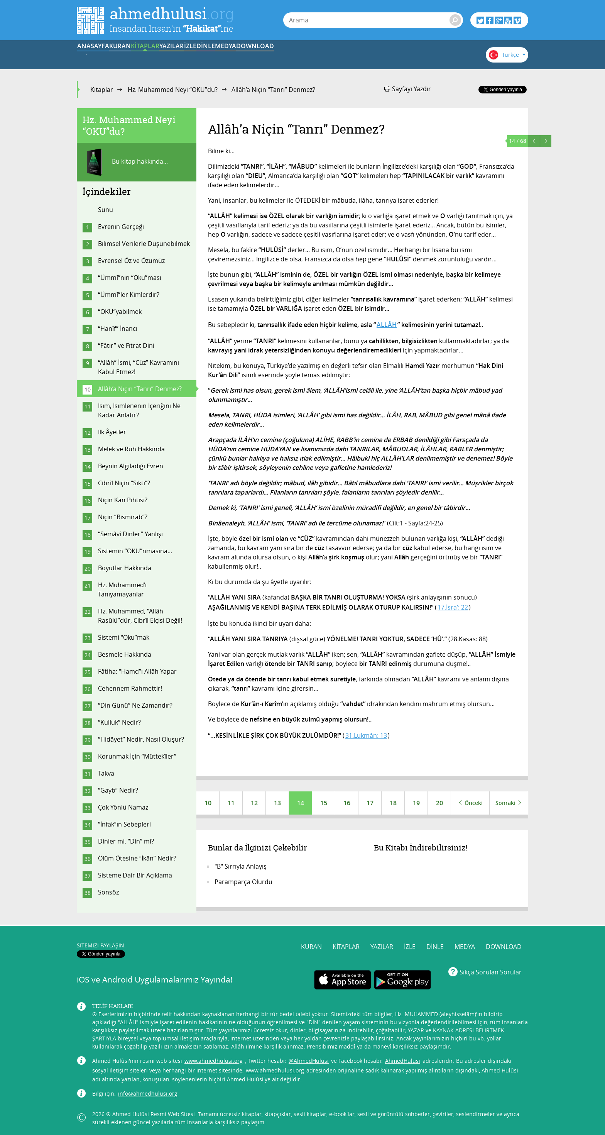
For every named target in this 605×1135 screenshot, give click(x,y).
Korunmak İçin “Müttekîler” (137, 756)
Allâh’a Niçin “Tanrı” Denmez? (140, 389)
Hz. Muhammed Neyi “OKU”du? (173, 89)
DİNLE (339, 55)
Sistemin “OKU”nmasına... (135, 551)
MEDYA (387, 55)
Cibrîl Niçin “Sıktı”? (124, 483)
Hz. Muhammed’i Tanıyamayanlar (122, 589)
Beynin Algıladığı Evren (130, 466)
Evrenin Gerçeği (121, 226)
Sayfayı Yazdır (407, 89)
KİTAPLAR (196, 55)
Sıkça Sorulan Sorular (491, 970)
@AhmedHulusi (309, 1059)
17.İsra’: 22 (453, 607)
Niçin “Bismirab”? (122, 517)
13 (277, 803)
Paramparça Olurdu (243, 882)
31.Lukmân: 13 (366, 735)
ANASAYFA (100, 55)
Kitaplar (101, 89)
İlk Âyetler (112, 432)
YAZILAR (244, 55)
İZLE (292, 55)
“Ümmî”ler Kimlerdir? (128, 294)
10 (207, 803)
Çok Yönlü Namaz (123, 807)
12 (254, 803)
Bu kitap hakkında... (125, 162)
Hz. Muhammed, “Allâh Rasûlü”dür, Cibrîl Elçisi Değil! (140, 616)
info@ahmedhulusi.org (147, 1092)
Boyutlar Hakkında (124, 568)
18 (393, 803)
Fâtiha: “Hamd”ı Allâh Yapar (137, 671)
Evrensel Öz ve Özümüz (131, 260)
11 (231, 803)
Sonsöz (108, 892)
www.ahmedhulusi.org (213, 1059)
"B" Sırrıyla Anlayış (241, 866)
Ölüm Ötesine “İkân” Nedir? (137, 858)
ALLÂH (387, 324)
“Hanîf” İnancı (117, 328)
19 (416, 803)
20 (439, 803)
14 (300, 803)
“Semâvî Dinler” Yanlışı (130, 534)
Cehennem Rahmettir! (130, 688)
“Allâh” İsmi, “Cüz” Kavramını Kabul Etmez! (138, 367)
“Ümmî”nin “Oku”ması (129, 277)
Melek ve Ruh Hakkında (131, 449)
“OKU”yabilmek (120, 311)
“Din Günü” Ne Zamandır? (135, 705)
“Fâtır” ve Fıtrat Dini (126, 345)
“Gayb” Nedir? (118, 790)
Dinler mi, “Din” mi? (126, 841)
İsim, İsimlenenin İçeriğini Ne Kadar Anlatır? (139, 410)
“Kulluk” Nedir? (119, 722)
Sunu (105, 209)
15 (323, 803)
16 (346, 803)
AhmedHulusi (402, 1059)
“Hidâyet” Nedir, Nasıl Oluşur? (141, 739)
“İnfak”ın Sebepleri (124, 824)
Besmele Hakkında (124, 654)
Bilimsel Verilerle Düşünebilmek (144, 243)
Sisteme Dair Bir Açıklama (135, 875)
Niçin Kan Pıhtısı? (122, 500)
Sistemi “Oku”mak (123, 637)
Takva (106, 773)
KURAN (148, 55)
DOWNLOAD (435, 55)
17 (370, 803)
